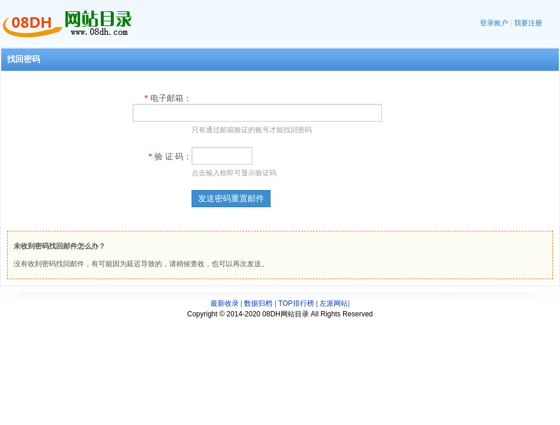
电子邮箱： (168, 98)
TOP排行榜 (296, 303)
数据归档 (258, 303)
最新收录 (224, 303)
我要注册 (528, 23)
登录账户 (494, 23)
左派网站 (333, 303)
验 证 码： (170, 156)
